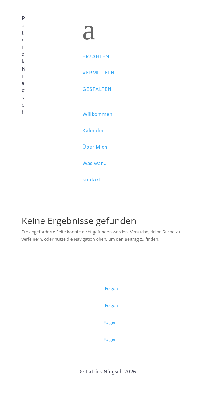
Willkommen (97, 114)
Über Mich (94, 147)
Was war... (94, 163)
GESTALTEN (96, 89)
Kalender (93, 131)
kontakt (91, 180)
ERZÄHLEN (95, 57)
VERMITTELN (98, 73)
